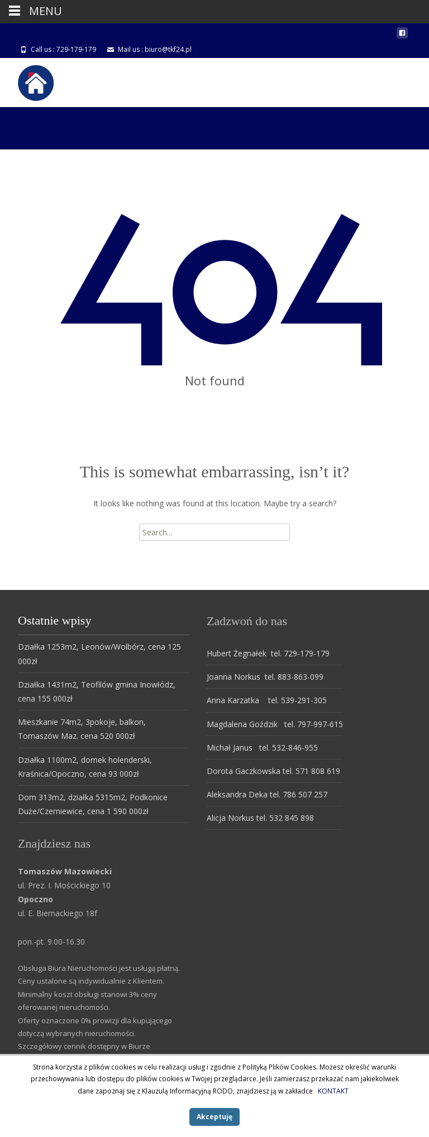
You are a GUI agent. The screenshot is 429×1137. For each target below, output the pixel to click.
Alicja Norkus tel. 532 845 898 (260, 817)
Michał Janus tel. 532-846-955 (262, 747)
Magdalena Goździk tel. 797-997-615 (275, 724)
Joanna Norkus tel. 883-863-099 (265, 676)
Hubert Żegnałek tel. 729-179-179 (268, 653)
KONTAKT (333, 1091)
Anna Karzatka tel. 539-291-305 (267, 700)
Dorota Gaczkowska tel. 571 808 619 (273, 771)
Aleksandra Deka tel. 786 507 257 (267, 794)
